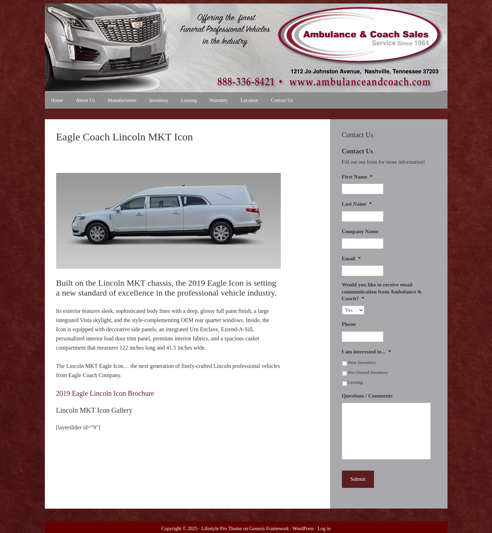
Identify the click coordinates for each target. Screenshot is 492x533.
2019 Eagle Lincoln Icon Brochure (105, 393)
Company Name (360, 231)
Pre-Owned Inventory (368, 372)
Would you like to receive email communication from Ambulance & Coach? (382, 291)
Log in (324, 528)
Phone (349, 324)
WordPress (303, 528)
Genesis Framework (269, 528)
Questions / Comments (367, 396)
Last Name (357, 204)
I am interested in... (366, 352)
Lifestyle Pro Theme (221, 528)
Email (351, 258)
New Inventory (362, 362)
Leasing (355, 382)
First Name (357, 177)
